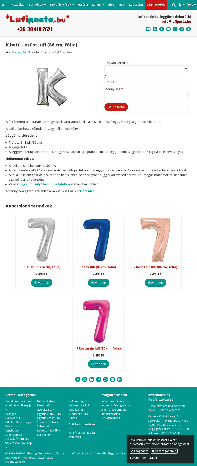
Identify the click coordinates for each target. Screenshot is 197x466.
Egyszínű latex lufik (49, 414)
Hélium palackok (79, 405)
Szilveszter (11, 426)
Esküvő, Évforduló (16, 439)
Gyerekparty (44, 409)
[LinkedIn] (175, 29)
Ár (106, 76)
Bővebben (41, 283)
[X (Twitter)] (85, 379)
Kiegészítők (76, 409)
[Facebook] (161, 29)
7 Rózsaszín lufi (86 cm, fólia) (98, 348)
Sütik (50, 457)
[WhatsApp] (105, 379)
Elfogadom (139, 451)
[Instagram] (181, 29)
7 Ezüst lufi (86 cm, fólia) (41, 267)
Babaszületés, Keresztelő (46, 403)
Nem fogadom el (164, 451)
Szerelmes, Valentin (17, 401)
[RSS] (188, 29)
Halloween (11, 418)
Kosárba (116, 107)
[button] (191, 5)
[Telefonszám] (155, 29)
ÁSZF (41, 457)
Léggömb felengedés (114, 405)
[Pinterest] (98, 379)
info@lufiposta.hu (176, 21)
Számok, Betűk (46, 422)
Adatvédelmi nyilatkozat (20, 457)
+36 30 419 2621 (169, 410)
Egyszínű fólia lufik (48, 418)
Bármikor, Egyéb (47, 430)
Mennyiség (113, 89)
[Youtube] (168, 29)
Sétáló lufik (44, 426)
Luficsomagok (78, 401)
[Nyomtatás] (119, 379)
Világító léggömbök (113, 409)
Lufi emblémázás (111, 401)
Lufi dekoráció (110, 414)
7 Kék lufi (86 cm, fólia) (98, 267)
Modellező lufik (78, 414)
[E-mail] (148, 29)
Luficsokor (43, 435)
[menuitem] (18, 5)
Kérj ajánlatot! (110, 418)
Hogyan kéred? (116, 63)
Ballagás (10, 414)
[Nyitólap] (3, 5)
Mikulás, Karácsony (17, 422)
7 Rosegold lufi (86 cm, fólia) (155, 267)
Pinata (73, 418)
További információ (142, 457)
